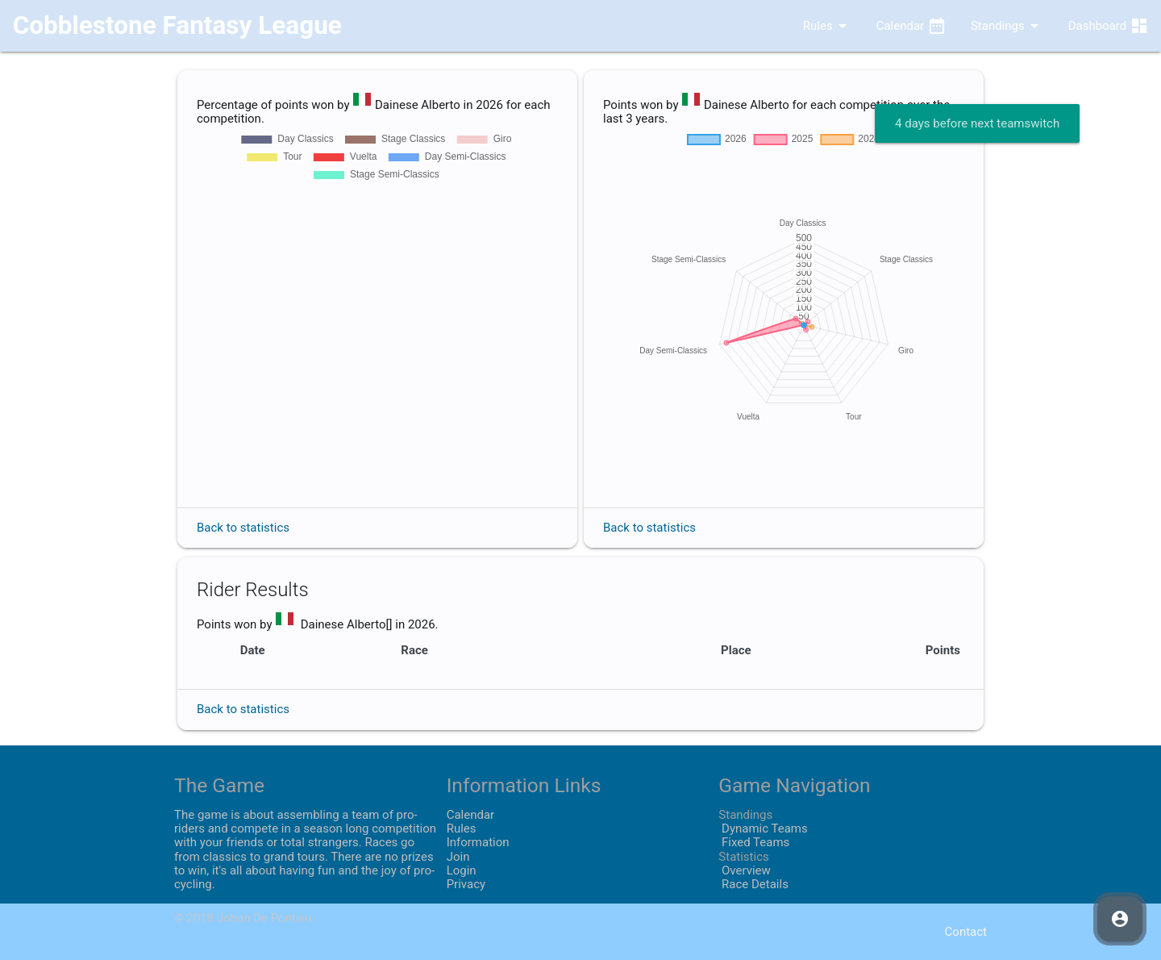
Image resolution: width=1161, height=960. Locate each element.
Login (461, 870)
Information (478, 842)
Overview (744, 870)
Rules (813, 26)
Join (458, 856)
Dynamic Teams (762, 828)
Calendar (911, 26)
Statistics (743, 856)
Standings (1007, 26)
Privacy (466, 884)
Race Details (753, 884)
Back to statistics (243, 527)
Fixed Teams (753, 842)
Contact (966, 932)
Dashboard (1108, 26)
